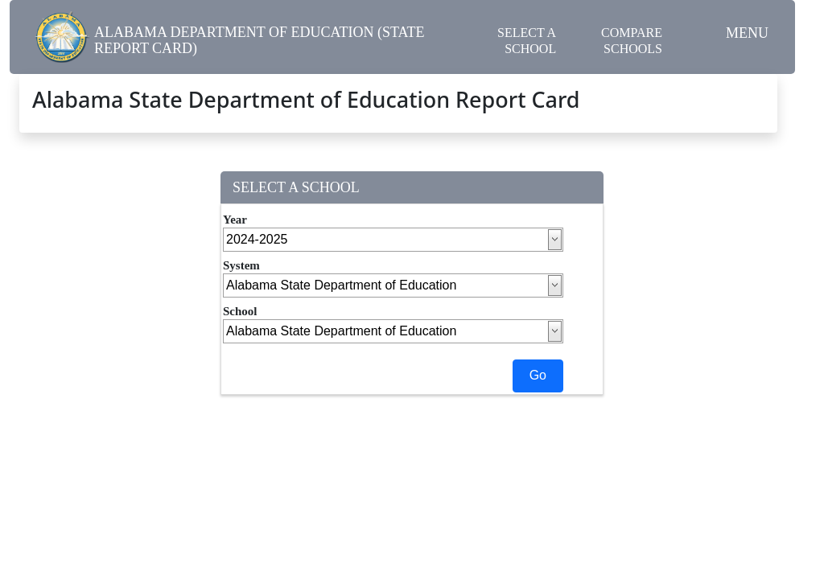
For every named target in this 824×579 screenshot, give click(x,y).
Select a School (526, 40)
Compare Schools (631, 40)
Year (235, 219)
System (241, 265)
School (240, 311)
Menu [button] (747, 33)
